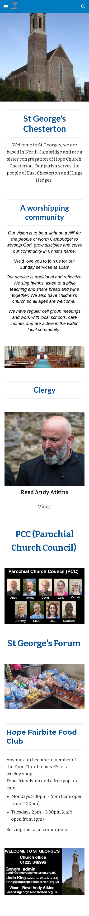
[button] (5, 6)
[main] (45, 146)
